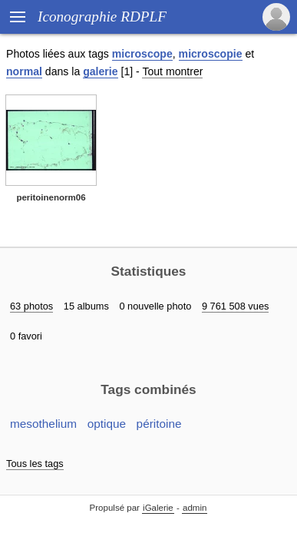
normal (24, 71)
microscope (142, 54)
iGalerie (158, 507)
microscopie (211, 54)
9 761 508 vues (235, 306)
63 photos (31, 306)
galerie (100, 71)
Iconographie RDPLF (102, 16)
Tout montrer (172, 71)
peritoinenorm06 (50, 197)
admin (194, 507)
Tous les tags (35, 463)
